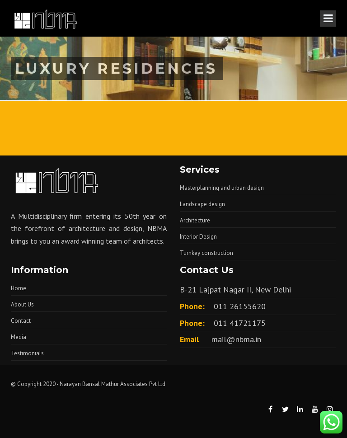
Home (18, 288)
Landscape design (202, 204)
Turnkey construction (206, 253)
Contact (21, 321)
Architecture (195, 220)
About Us (22, 304)
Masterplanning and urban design (222, 188)
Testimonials (27, 353)
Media (18, 337)
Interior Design (198, 236)
